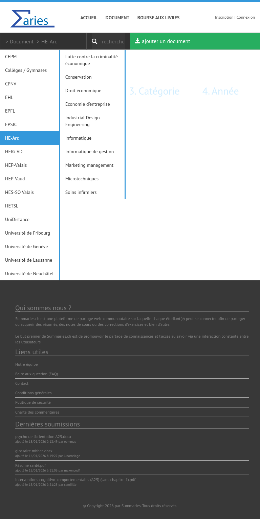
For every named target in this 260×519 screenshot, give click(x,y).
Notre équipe (26, 364)
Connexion (246, 17)
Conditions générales (33, 392)
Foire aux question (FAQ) (36, 373)
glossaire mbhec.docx (33, 450)
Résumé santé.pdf (30, 465)
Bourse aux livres (158, 18)
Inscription (224, 17)
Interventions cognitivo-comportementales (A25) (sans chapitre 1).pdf (75, 479)
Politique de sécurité (33, 402)
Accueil (89, 18)
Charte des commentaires (37, 412)
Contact (21, 383)
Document (118, 18)
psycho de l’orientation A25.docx (43, 436)
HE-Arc (49, 41)
